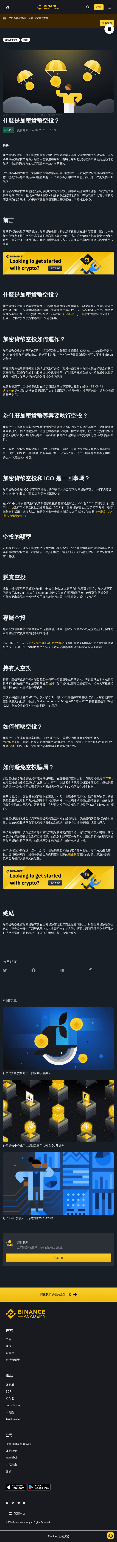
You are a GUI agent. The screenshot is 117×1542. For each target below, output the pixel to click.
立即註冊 (58, 1257)
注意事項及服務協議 (18, 1443)
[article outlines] (109, 29)
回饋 (8, 1471)
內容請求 (11, 1464)
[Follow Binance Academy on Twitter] (12, 1503)
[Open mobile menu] (110, 7)
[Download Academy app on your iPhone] (16, 1488)
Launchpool (13, 1405)
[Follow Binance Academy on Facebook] (7, 1502)
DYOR (107, 778)
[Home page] (48, 7)
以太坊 (10, 507)
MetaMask (9, 741)
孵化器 (10, 1398)
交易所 (10, 1384)
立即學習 (107, 23)
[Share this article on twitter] (5, 970)
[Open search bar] (87, 7)
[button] (110, 7)
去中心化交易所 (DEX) (36, 642)
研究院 (10, 1412)
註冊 (98, 7)
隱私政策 (11, 1450)
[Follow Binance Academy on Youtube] (24, 1503)
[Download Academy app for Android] (39, 1488)
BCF (8, 1391)
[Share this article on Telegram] (62, 970)
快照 (51, 683)
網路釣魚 (73, 854)
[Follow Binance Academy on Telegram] (18, 1503)
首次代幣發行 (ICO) (71, 314)
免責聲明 (11, 1457)
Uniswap (8, 390)
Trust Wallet (13, 1419)
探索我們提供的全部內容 (58, 1294)
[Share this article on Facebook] (33, 970)
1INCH (95, 386)
